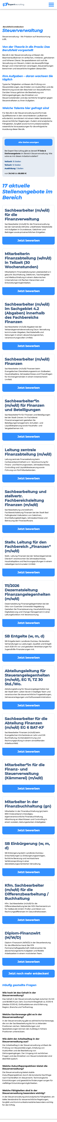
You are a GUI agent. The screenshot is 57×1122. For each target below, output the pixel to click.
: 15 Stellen (13, 161)
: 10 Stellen (13, 165)
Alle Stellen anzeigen (28, 142)
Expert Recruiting (16, 151)
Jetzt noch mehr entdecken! (29, 973)
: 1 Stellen (14, 168)
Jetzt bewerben (28, 240)
